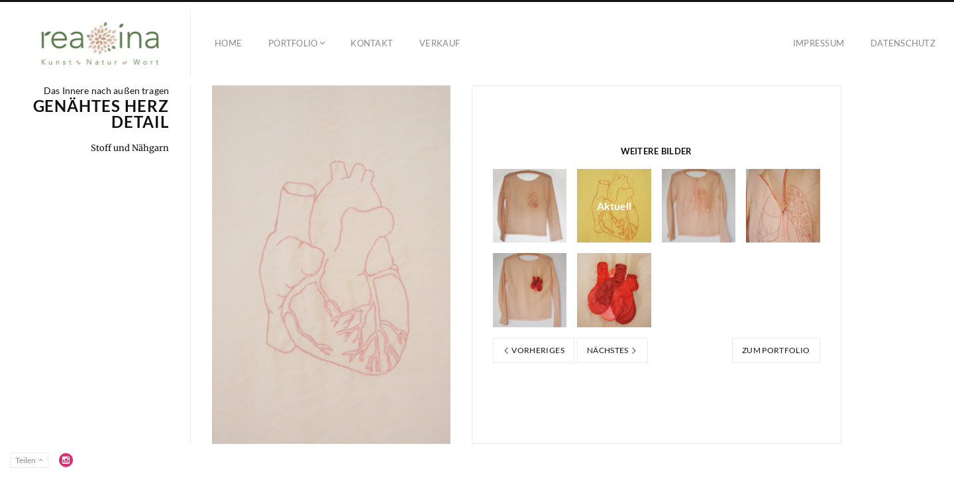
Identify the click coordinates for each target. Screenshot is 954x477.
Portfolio (292, 43)
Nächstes (612, 350)
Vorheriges (533, 350)
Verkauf (439, 43)
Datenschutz (903, 43)
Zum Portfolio (776, 350)
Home (228, 43)
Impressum (818, 43)
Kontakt (371, 43)
